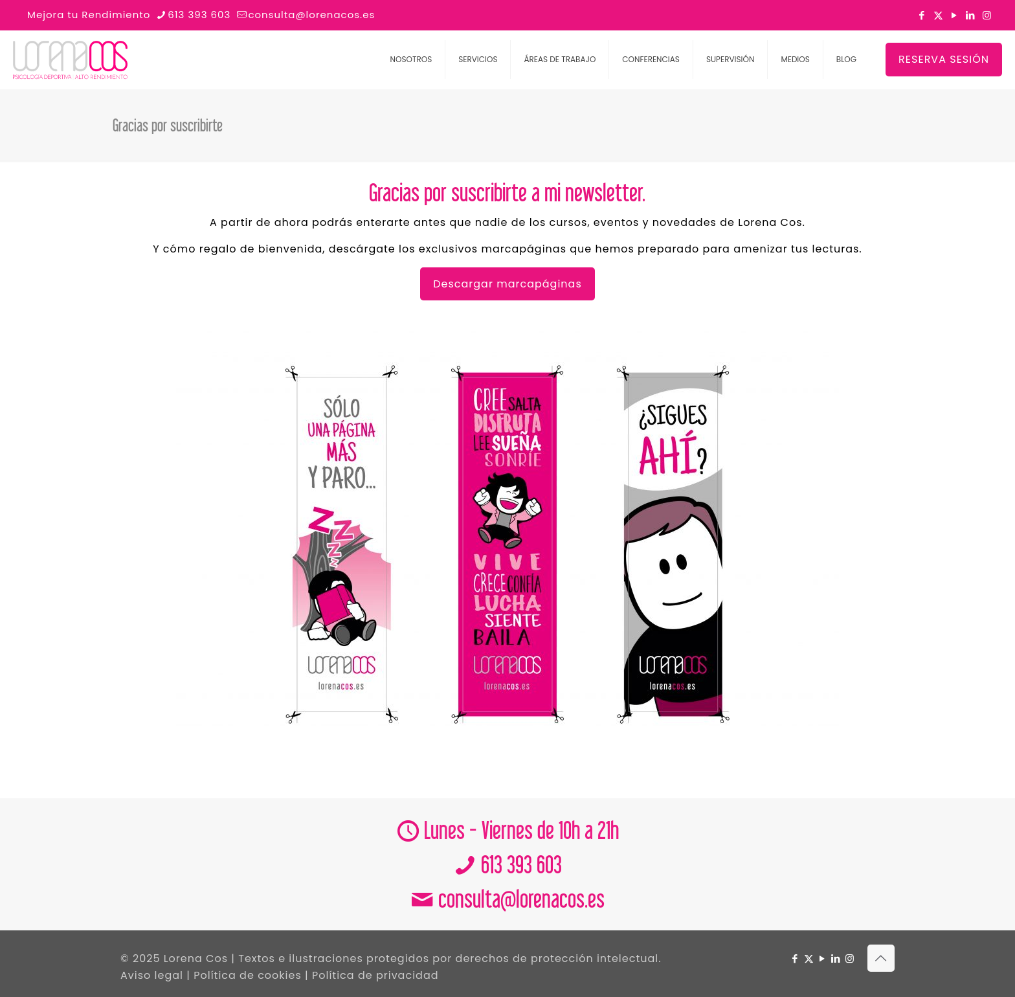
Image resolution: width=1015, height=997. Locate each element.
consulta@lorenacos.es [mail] (311, 14)
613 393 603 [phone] (199, 14)
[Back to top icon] (881, 958)
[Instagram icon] (987, 15)
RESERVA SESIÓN (943, 59)
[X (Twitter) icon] (938, 15)
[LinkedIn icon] (971, 15)
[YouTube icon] (954, 15)
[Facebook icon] (922, 15)
